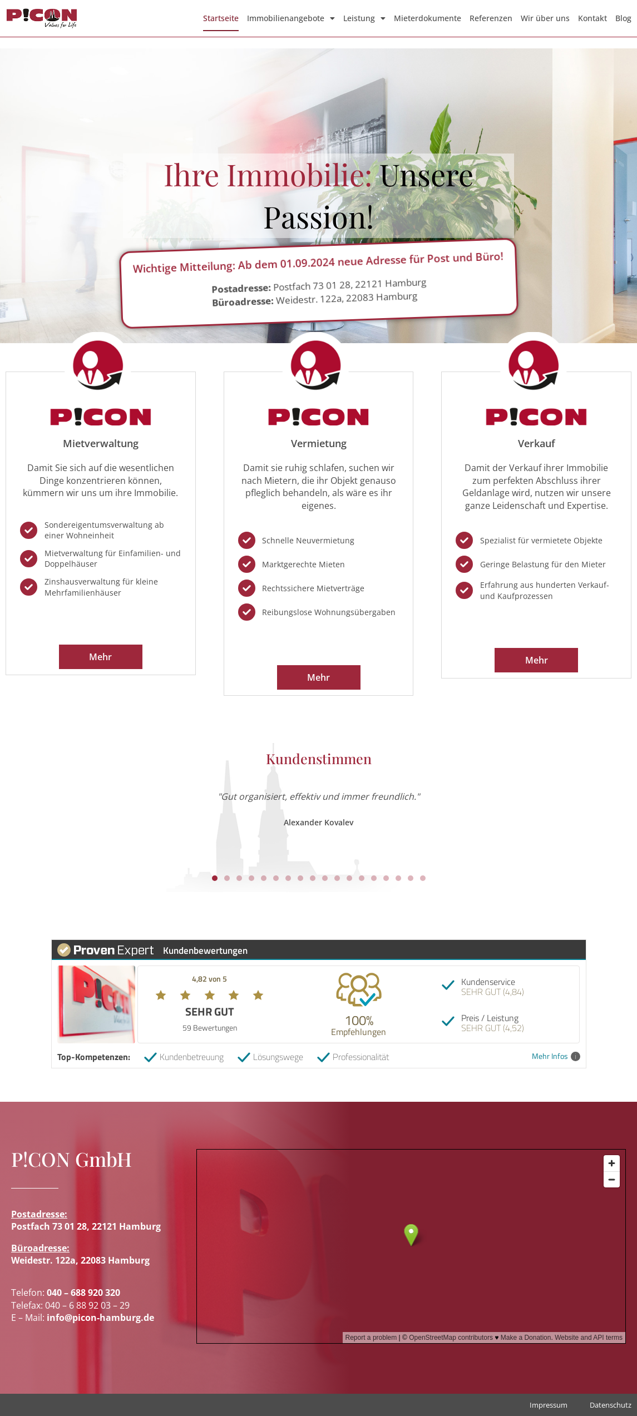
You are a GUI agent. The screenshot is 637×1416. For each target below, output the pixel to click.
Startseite (221, 18)
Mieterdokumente (427, 18)
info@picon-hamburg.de (100, 1317)
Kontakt (592, 18)
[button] (215, 878)
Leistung (364, 18)
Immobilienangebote (291, 18)
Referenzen (491, 18)
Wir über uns (545, 18)
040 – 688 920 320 (83, 1292)
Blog (623, 18)
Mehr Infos (556, 1056)
